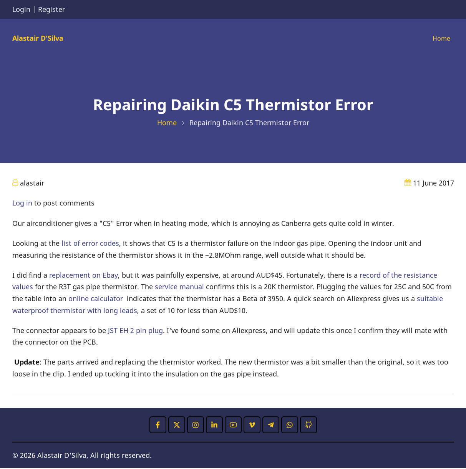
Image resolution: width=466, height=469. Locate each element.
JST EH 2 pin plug (135, 331)
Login (21, 9)
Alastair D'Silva (37, 38)
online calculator (95, 299)
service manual (179, 287)
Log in (22, 204)
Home (440, 38)
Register (51, 9)
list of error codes (90, 244)
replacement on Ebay (83, 275)
